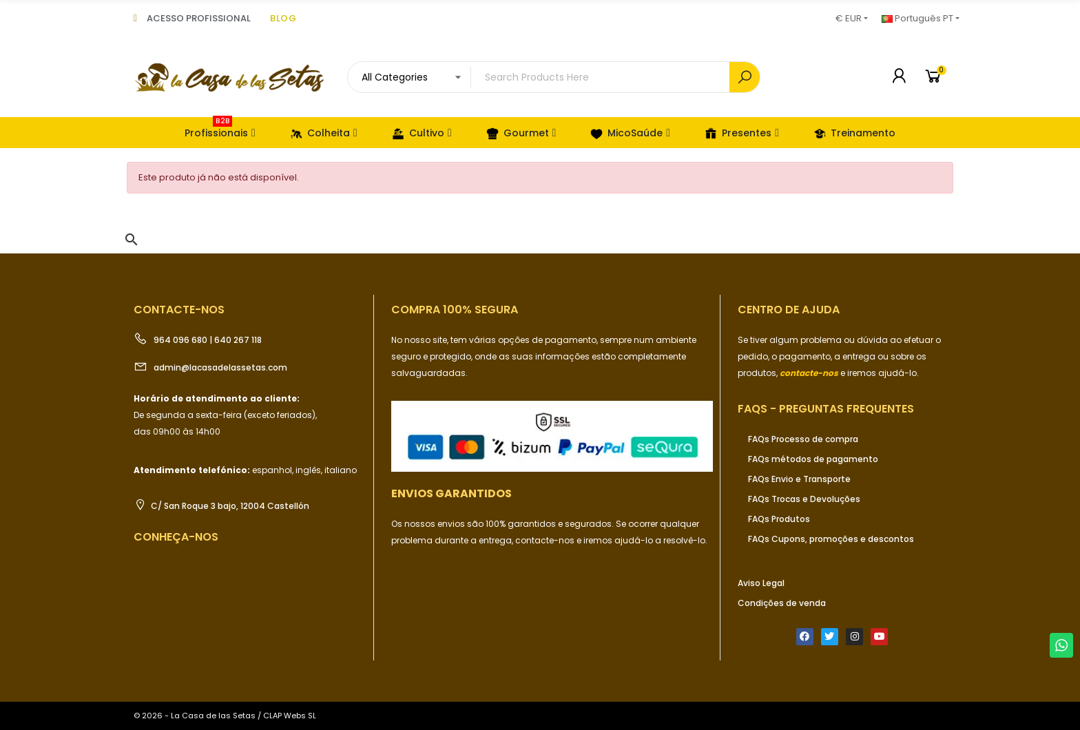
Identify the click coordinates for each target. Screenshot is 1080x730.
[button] (131, 239)
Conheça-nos (176, 537)
